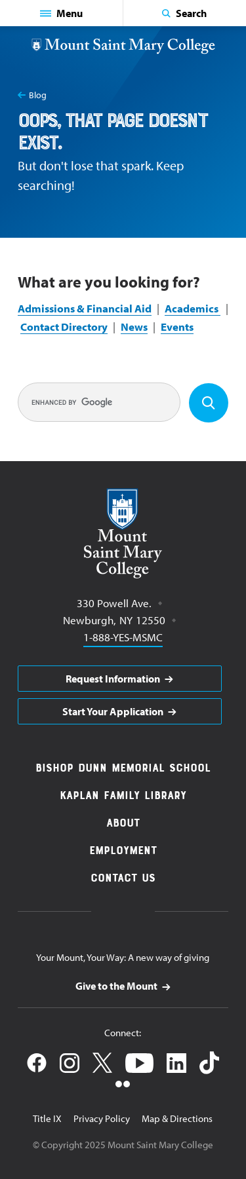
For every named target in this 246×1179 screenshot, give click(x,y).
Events (177, 326)
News (134, 326)
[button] (61, 13)
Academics (192, 308)
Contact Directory (64, 326)
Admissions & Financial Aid (85, 308)
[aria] (120, 678)
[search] (99, 402)
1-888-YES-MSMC (123, 636)
